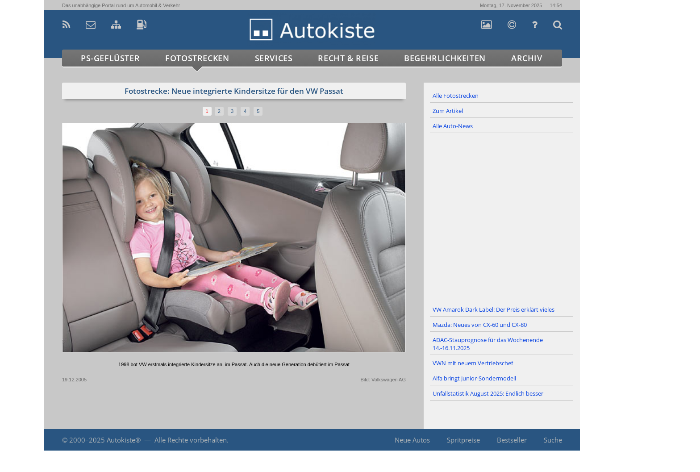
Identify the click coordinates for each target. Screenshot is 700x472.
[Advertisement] (502, 217)
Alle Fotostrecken (456, 96)
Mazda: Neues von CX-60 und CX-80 (480, 325)
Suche (553, 439)
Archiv (526, 58)
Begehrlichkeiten (445, 58)
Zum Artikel (448, 111)
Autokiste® (124, 439)
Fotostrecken (197, 58)
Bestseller (512, 439)
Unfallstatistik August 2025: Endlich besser (488, 393)
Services (274, 58)
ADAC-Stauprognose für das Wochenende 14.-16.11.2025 (488, 344)
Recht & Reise (348, 58)
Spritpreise (463, 439)
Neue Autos (412, 439)
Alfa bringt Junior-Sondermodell (474, 378)
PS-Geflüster (110, 58)
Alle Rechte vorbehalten (190, 439)
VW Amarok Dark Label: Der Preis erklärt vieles (493, 309)
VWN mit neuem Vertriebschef (473, 363)
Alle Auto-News (453, 126)
